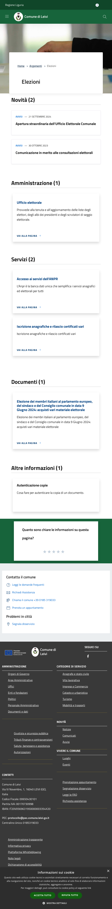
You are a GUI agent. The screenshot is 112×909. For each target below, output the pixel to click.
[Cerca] (105, 17)
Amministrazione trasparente (25, 839)
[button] (56, 903)
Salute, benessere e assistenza (32, 746)
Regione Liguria (14, 5)
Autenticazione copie (32, 485)
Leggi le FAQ (70, 795)
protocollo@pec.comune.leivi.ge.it (28, 818)
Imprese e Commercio (75, 686)
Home (21, 66)
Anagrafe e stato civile (76, 674)
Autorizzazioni (22, 752)
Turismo (67, 699)
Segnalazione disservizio (77, 788)
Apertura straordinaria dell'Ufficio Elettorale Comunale (56, 123)
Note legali (14, 858)
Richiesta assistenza (75, 801)
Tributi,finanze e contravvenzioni (33, 739)
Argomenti (35, 66)
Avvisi (19, 116)
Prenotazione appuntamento (79, 782)
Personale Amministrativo (23, 705)
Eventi (66, 764)
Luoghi (67, 758)
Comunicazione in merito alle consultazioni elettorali (54, 152)
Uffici (11, 686)
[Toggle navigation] (7, 16)
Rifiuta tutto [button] (70, 895)
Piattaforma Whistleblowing (24, 852)
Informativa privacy (19, 846)
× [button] (108, 871)
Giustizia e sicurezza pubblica (31, 733)
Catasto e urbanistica (75, 693)
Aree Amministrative (20, 680)
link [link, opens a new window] (89, 888)
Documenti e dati (18, 711)
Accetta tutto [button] (42, 895)
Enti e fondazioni (18, 693)
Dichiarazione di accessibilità (25, 864)
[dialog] (56, 888)
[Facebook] (88, 656)
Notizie (67, 729)
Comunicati (69, 735)
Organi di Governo (18, 674)
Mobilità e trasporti (74, 705)
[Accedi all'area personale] (97, 5)
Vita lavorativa (71, 680)
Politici (12, 699)
